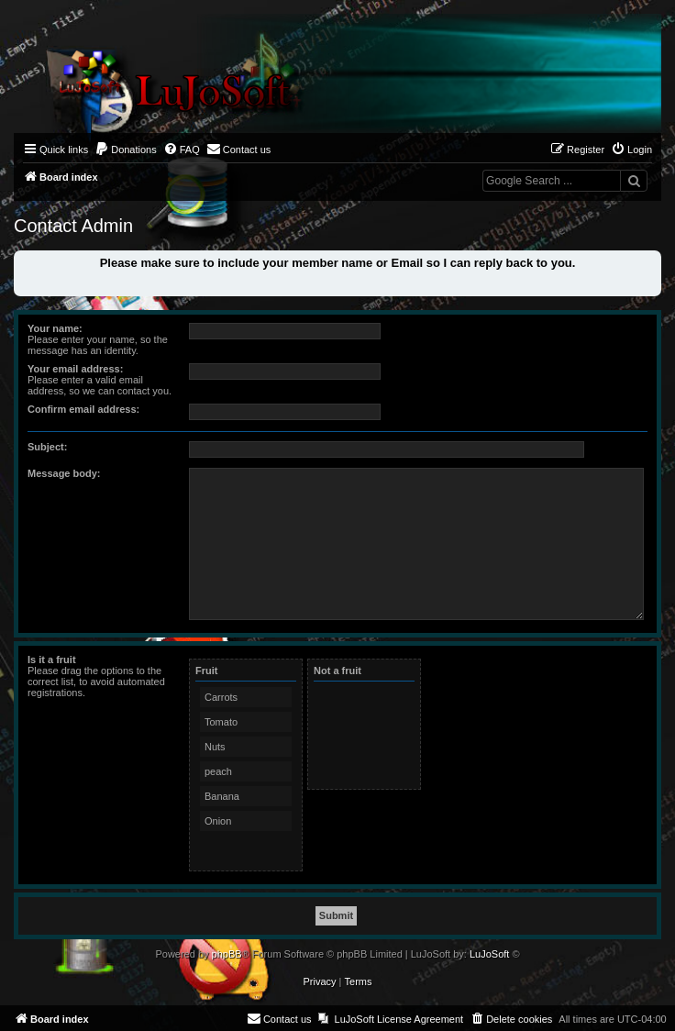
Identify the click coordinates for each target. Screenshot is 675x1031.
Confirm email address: (83, 409)
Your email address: (75, 368)
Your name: (55, 328)
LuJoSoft (489, 953)
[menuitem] (125, 150)
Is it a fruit (52, 659)
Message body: (64, 473)
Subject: (47, 446)
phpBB (227, 953)
